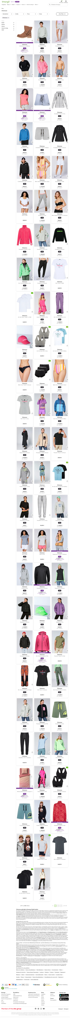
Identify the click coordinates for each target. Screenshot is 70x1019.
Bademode (62, 973)
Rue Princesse (49, 951)
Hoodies (18, 978)
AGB (14, 996)
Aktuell (51, 996)
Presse (3, 1003)
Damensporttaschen (31, 947)
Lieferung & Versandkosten (34, 996)
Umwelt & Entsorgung (33, 999)
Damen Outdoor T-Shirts (61, 914)
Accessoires (43, 955)
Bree (44, 951)
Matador (52, 931)
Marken (43, 1006)
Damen (3, 26)
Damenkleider (58, 935)
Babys (43, 997)
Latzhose (42, 973)
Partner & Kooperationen (7, 1000)
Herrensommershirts (24, 963)
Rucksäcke (48, 950)
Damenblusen (39, 939)
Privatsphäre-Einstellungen (19, 1003)
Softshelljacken (26, 930)
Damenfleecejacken (42, 933)
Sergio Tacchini (51, 976)
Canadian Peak (59, 976)
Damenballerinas (19, 957)
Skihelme (47, 973)
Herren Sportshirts (19, 915)
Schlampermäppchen (30, 976)
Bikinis (64, 935)
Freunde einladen (5, 997)
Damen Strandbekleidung (38, 978)
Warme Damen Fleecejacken (32, 973)
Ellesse (22, 978)
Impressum (16, 1002)
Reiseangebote (53, 1002)
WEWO (57, 931)
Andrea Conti (30, 957)
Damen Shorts (48, 971)
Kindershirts (18, 926)
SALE (3, 31)
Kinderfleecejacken (51, 933)
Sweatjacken (61, 929)
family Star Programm (6, 996)
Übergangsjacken (36, 963)
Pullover (52, 973)
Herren (3, 28)
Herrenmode (26, 981)
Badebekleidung (19, 981)
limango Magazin (5, 999)
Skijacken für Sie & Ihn (21, 973)
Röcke (49, 940)
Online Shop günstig (63, 933)
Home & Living (5, 29)
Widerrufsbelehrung (18, 997)
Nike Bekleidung (40, 971)
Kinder (3, 24)
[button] (66, 2)
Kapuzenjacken (28, 978)
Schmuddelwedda (39, 976)
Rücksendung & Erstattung (34, 997)
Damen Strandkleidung (30, 971)
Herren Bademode (34, 981)
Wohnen (43, 1003)
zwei (51, 912)
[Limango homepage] (5, 2)
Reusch (23, 917)
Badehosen (18, 931)
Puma (44, 947)
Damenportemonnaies (23, 950)
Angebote (44, 996)
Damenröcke (48, 935)
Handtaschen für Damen (34, 949)
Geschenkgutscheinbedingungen (20, 1005)
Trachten (43, 1005)
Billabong (18, 976)
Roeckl (19, 917)
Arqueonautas (18, 967)
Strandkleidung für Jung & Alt (51, 978)
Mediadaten (4, 1005)
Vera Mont (62, 966)
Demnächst (52, 997)
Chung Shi (44, 957)
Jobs (2, 1002)
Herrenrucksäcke (59, 947)
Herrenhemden (55, 971)
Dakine (22, 976)
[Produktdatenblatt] (24, 38)
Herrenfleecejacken (32, 933)
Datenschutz (16, 999)
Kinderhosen (35, 942)
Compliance (16, 1000)
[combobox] (58, 6)
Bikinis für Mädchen (20, 971)
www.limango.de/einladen (54, 1015)
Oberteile (43, 940)
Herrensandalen (37, 957)
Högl (25, 957)
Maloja (45, 976)
